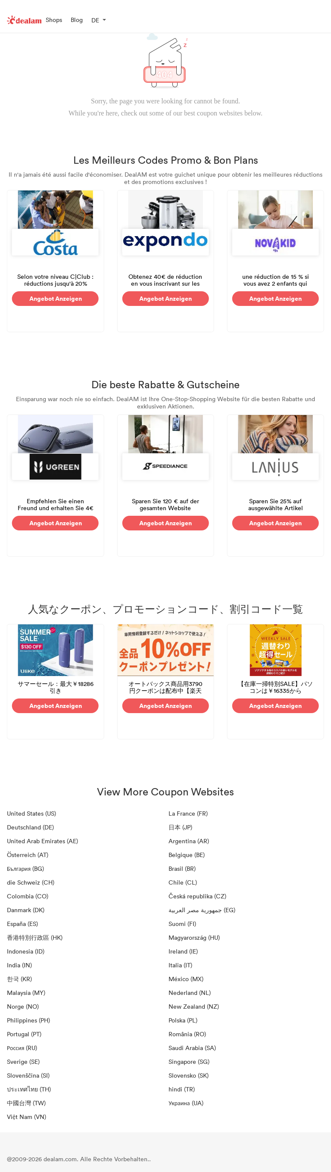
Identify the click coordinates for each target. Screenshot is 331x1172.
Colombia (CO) (27, 896)
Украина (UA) (186, 1103)
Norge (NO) (23, 1006)
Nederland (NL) (190, 992)
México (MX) (186, 979)
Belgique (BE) (187, 855)
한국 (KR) (19, 979)
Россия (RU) (22, 1048)
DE (95, 20)
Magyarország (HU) (194, 937)
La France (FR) (188, 813)
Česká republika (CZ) (197, 896)
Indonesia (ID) (25, 951)
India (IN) (19, 965)
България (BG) (25, 868)
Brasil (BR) (182, 868)
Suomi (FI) (182, 924)
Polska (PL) (183, 1020)
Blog (77, 20)
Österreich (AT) (27, 855)
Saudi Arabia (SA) (192, 1048)
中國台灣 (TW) (26, 1103)
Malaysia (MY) (26, 992)
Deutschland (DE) (30, 827)
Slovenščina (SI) (28, 1075)
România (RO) (187, 1034)
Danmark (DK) (25, 910)
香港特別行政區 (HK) (34, 937)
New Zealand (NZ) (194, 1006)
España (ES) (22, 924)
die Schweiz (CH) (30, 882)
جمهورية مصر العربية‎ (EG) (202, 910)
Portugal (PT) (24, 1034)
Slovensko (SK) (189, 1075)
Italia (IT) (180, 965)
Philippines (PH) (28, 1020)
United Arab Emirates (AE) (42, 841)
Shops (54, 20)
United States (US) (31, 813)
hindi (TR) (182, 1089)
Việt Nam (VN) (26, 1117)
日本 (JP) (180, 827)
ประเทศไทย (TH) (29, 1089)
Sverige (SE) (23, 1061)
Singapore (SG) (189, 1061)
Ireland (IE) (183, 951)
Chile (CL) (183, 882)
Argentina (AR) (189, 841)
